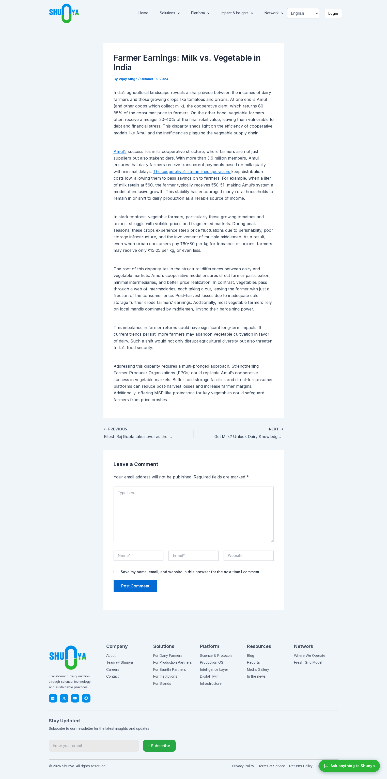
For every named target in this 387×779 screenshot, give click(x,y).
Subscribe (159, 746)
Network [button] (274, 13)
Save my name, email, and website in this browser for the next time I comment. (190, 571)
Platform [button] (200, 13)
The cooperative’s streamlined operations (193, 171)
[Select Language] (303, 13)
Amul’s (120, 151)
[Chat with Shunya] (349, 766)
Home (143, 13)
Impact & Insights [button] (237, 13)
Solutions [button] (170, 13)
